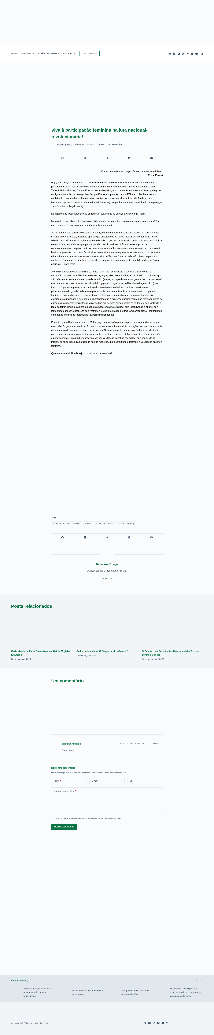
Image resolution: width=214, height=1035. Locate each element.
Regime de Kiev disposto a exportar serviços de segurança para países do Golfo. (185, 992)
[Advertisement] (107, 488)
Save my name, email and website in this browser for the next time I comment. (88, 818)
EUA (88, 523)
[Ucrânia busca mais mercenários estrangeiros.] (64, 992)
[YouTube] (179, 54)
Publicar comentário (64, 826)
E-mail (96, 781)
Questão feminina (105, 523)
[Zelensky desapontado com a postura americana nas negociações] (15, 992)
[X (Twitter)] (174, 54)
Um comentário (115, 145)
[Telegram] (170, 54)
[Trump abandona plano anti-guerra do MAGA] (113, 992)
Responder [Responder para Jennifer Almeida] (156, 744)
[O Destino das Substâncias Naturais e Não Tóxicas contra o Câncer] (172, 629)
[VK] (188, 54)
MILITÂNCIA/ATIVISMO (49, 53)
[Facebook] (192, 54)
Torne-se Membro (89, 53)
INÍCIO (14, 53)
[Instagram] (196, 54)
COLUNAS (69, 53)
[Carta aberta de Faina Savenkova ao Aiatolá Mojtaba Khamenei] (41, 629)
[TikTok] (183, 54)
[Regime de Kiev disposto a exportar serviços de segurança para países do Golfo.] (162, 992)
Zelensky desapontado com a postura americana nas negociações (37, 992)
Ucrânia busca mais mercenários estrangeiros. (88, 992)
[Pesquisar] (202, 54)
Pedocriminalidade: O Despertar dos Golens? (102, 651)
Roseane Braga (127, 523)
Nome (57, 781)
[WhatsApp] (129, 158)
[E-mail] (151, 158)
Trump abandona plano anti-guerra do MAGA (135, 992)
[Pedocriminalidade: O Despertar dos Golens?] (107, 629)
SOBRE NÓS (27, 53)
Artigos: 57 (107, 578)
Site (132, 781)
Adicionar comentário (65, 791)
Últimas (100, 145)
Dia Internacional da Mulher (66, 523)
